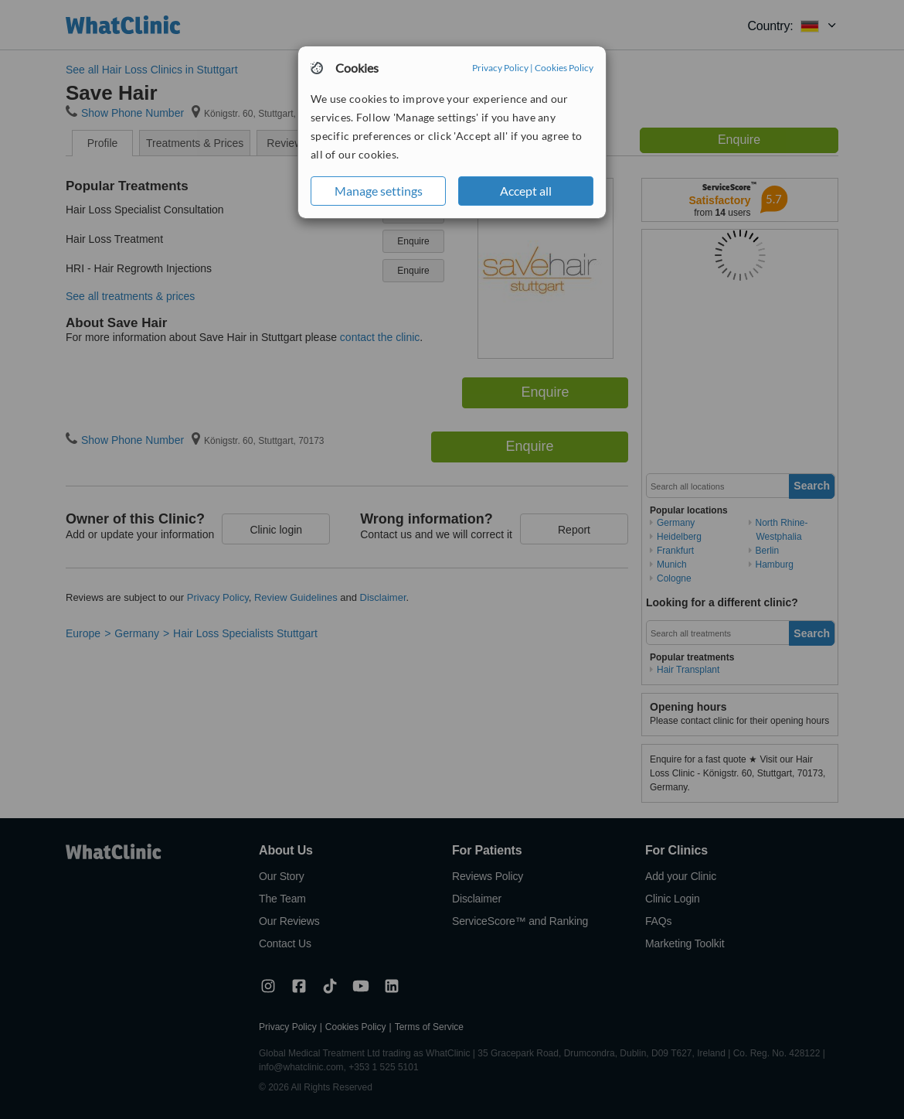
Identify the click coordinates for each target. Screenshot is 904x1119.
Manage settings (379, 190)
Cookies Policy (564, 67)
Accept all (526, 190)
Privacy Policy (500, 67)
